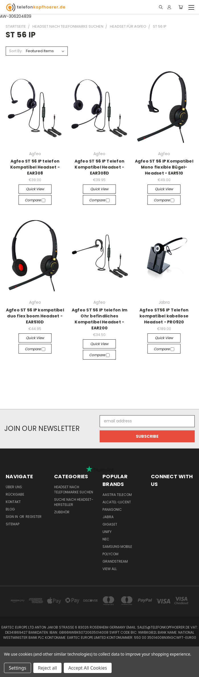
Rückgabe (15, 494)
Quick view (35, 189)
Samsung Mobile (117, 546)
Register (34, 516)
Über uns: (14, 487)
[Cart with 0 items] (181, 7)
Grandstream (115, 561)
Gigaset (109, 524)
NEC (105, 539)
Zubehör (61, 512)
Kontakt (13, 501)
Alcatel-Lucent (116, 502)
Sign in (12, 516)
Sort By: (15, 51)
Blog (10, 509)
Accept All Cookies (87, 668)
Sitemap (12, 524)
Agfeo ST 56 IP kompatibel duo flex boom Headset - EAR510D (35, 316)
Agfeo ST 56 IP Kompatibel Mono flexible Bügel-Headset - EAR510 (164, 167)
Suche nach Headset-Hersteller (73, 502)
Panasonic (112, 509)
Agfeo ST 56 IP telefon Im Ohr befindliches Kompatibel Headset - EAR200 (99, 319)
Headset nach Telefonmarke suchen (73, 489)
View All (109, 568)
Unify (107, 531)
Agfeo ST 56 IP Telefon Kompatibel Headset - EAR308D (100, 167)
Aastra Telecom (117, 494)
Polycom (110, 554)
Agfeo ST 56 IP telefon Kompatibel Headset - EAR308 (35, 167)
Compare (35, 200)
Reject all (47, 668)
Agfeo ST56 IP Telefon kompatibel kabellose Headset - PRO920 (163, 316)
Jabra (108, 516)
